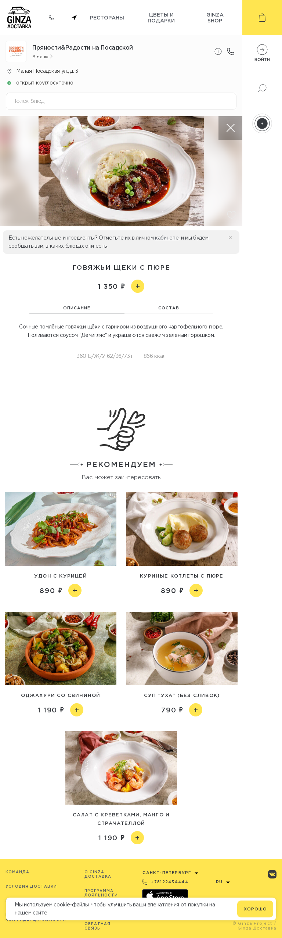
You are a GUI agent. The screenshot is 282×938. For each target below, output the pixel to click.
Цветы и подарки (161, 17)
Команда (17, 872)
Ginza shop (215, 17)
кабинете (166, 238)
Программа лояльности (101, 893)
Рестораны (107, 17)
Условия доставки (31, 886)
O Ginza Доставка (97, 874)
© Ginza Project (252, 923)
